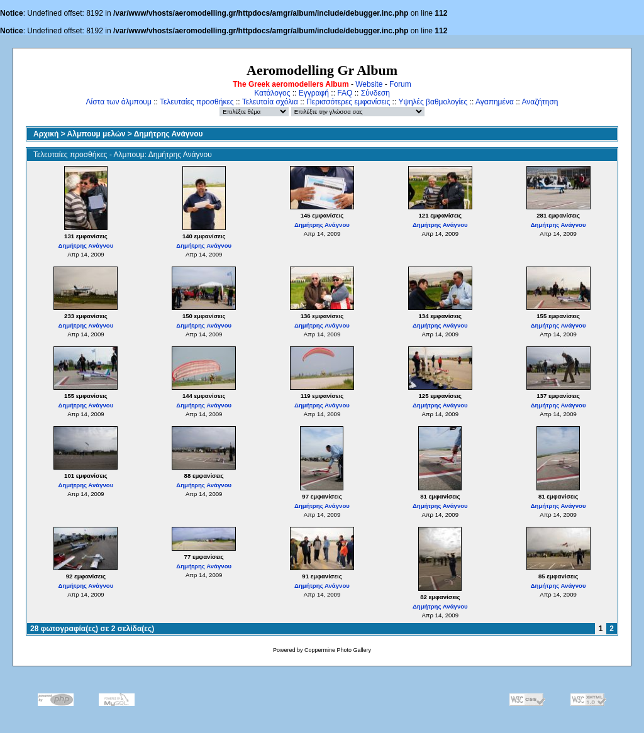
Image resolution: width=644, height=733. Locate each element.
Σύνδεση (375, 93)
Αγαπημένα (494, 101)
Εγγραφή (314, 93)
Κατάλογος (272, 93)
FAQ (344, 93)
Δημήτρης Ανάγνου (168, 134)
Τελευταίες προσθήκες (197, 101)
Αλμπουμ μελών (96, 134)
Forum (400, 84)
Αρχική (45, 134)
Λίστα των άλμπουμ (119, 101)
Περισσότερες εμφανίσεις (348, 101)
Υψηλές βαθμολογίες (432, 101)
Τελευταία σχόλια (270, 101)
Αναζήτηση (540, 101)
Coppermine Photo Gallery (337, 650)
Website (368, 84)
